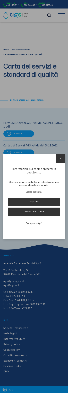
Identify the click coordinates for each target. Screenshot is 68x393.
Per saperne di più (34, 223)
